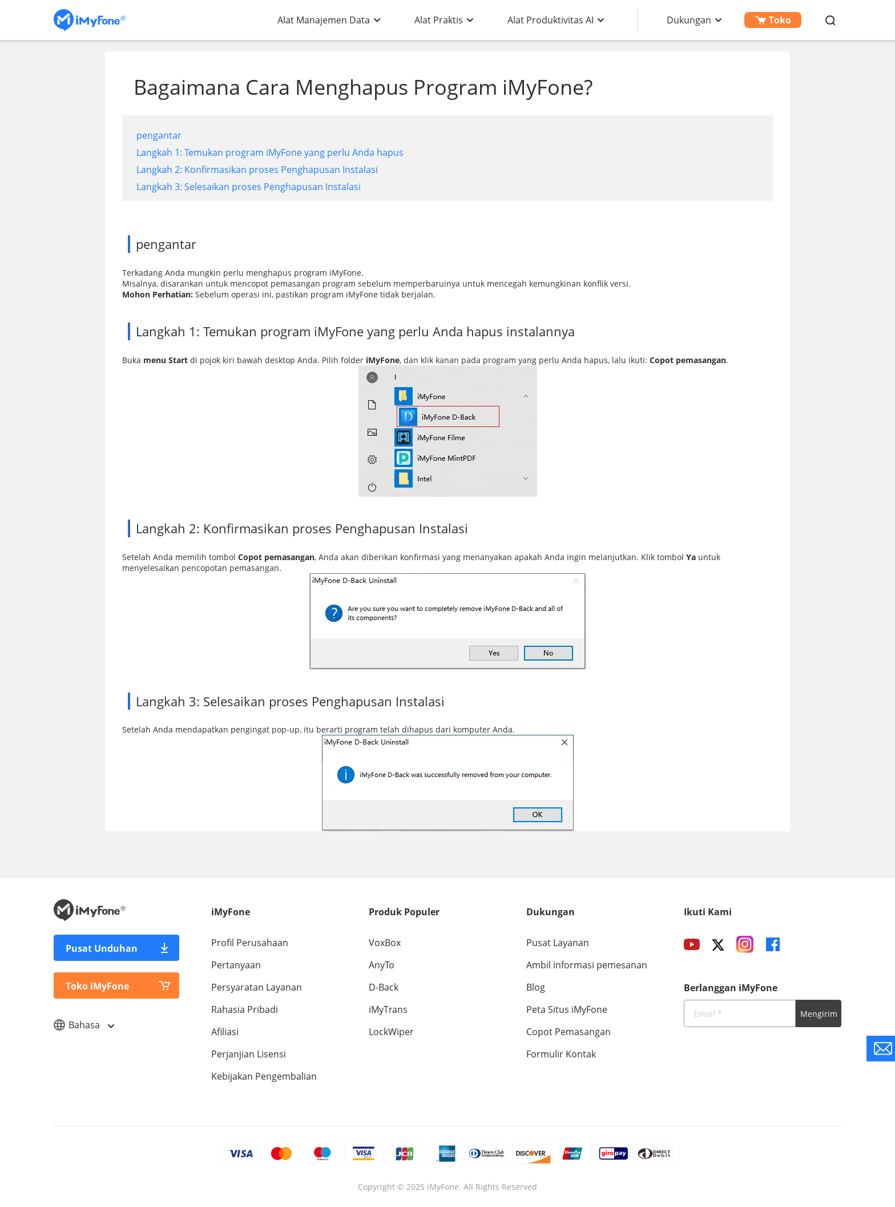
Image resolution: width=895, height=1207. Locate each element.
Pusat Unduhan (102, 948)
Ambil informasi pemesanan (586, 965)
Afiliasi (225, 1031)
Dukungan (689, 20)
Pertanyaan (236, 965)
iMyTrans (388, 1009)
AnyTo (381, 965)
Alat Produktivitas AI (550, 20)
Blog (535, 987)
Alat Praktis (438, 20)
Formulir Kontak (561, 1054)
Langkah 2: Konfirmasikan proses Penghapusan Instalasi (257, 169)
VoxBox (385, 942)
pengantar (159, 135)
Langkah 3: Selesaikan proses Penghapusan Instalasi (248, 186)
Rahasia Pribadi (244, 1009)
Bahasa (84, 1025)
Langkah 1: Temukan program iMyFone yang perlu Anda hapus (270, 152)
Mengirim (818, 1013)
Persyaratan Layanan (256, 987)
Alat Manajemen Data (323, 20)
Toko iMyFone (97, 986)
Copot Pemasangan (568, 1031)
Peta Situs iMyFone (566, 1009)
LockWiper (391, 1031)
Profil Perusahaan (249, 942)
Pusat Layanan (557, 942)
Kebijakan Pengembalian (264, 1076)
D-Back (383, 987)
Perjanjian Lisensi (248, 1054)
